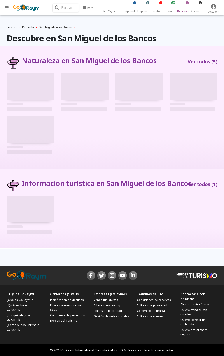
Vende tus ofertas (106, 300)
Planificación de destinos (67, 300)
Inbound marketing (107, 305)
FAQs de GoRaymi (20, 294)
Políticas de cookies (150, 316)
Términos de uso (150, 294)
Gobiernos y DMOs (64, 294)
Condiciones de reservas (154, 300)
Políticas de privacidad (152, 305)
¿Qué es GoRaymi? (20, 300)
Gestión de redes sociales (111, 316)
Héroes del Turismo (63, 321)
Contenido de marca (151, 311)
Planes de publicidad (108, 311)
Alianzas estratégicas (195, 304)
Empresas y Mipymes (110, 294)
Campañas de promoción (67, 315)
